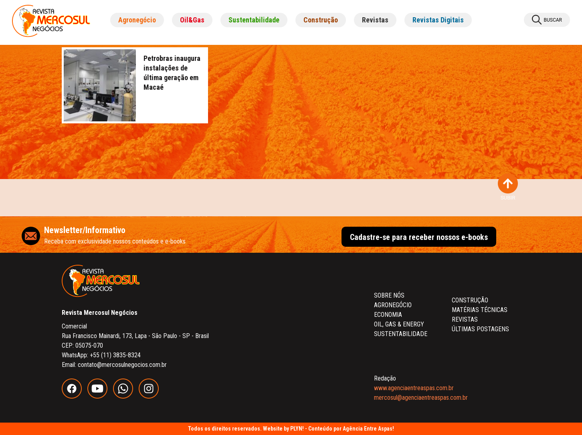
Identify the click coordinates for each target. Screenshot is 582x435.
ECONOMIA (388, 314)
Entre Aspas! (379, 428)
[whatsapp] (126, 396)
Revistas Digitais (438, 20)
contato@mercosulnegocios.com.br (122, 365)
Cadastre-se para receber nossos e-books (419, 237)
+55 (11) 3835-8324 (115, 355)
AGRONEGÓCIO (393, 305)
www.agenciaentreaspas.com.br (414, 388)
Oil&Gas (192, 20)
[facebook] (74, 396)
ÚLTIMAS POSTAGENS (480, 329)
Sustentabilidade (253, 20)
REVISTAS (465, 319)
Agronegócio (137, 20)
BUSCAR (547, 20)
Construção (320, 20)
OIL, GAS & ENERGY (399, 324)
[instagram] (151, 396)
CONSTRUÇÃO (470, 300)
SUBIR (508, 187)
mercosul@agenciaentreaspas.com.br (421, 397)
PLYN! (297, 428)
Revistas (375, 20)
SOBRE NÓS (389, 295)
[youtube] (100, 396)
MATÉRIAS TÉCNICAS (479, 310)
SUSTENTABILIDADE (400, 334)
